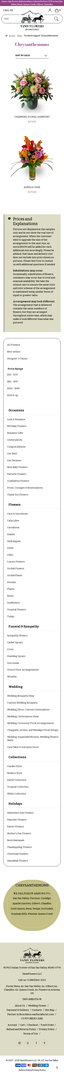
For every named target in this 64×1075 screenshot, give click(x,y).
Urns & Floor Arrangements (23, 669)
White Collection (16, 793)
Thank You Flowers (17, 494)
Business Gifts (15, 433)
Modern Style (14, 773)
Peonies (11, 582)
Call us (8, 10)
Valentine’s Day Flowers (20, 812)
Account (13, 1025)
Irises (10, 548)
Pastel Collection (16, 780)
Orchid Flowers (15, 568)
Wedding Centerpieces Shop (23, 716)
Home (12, 36)
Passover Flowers (17, 819)
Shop (19, 36)
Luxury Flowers (16, 561)
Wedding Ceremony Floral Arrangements (30, 723)
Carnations (13, 527)
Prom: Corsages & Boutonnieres (25, 487)
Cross (10, 649)
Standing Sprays (16, 656)
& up (12, 395)
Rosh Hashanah (15, 840)
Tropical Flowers (16, 609)
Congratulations (16, 446)
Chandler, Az (11, 989)
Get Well (12, 453)
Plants (10, 589)
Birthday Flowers (16, 426)
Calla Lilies (13, 520)
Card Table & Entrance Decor (23, 747)
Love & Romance (16, 419)
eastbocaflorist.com (43, 1014)
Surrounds (13, 663)
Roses (10, 595)
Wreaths (12, 676)
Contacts (37, 1010)
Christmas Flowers (17, 853)
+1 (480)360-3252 (36, 980)
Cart (22, 1025)
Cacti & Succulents (17, 513)
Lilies (10, 554)
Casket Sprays (15, 642)
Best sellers (13, 351)
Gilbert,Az (52, 986)
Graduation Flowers (18, 481)
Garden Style (14, 766)
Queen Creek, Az (28, 989)
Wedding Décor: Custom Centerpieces (28, 709)
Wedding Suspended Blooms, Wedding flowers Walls (32, 739)
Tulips (10, 616)
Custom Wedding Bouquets (22, 702)
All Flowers (13, 344)
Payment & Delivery (18, 1010)
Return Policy (25, 1070)
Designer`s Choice (17, 358)
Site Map (49, 1010)
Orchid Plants (14, 575)
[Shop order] (32, 55)
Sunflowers (13, 602)
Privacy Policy (46, 1029)
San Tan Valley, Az (34, 986)
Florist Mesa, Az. (15, 986)
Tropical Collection (17, 786)
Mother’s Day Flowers (19, 833)
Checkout (32, 1025)
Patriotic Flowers (16, 474)
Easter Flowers (15, 826)
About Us (20, 1005)
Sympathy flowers (17, 635)
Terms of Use (30, 1033)
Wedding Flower (37, 1005)
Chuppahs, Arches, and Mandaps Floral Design (32, 730)
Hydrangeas (14, 541)
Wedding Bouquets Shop (20, 695)
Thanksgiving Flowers (19, 847)
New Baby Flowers (17, 467)
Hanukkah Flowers (17, 860)
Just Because (14, 460)
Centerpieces (14, 439)
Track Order (47, 1025)
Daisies (11, 534)
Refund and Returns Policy (21, 1029)
